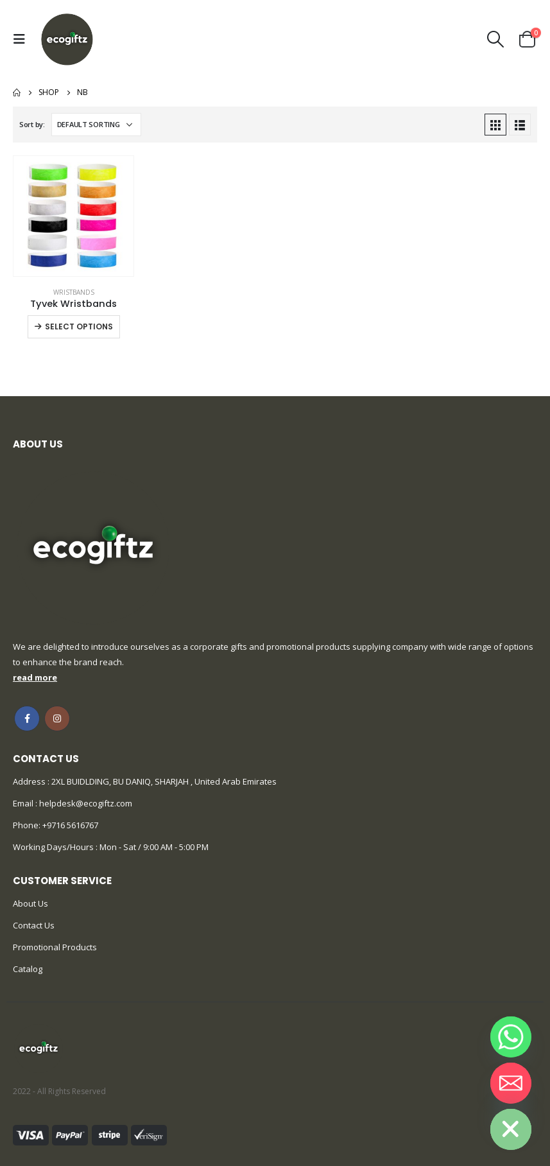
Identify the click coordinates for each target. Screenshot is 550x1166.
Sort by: (32, 124)
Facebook (27, 718)
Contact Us (34, 925)
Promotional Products (55, 947)
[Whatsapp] (510, 1036)
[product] (73, 216)
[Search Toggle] (496, 39)
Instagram (57, 718)
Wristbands (73, 292)
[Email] (510, 1083)
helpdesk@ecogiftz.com (84, 803)
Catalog (27, 969)
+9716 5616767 (70, 825)
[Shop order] (96, 124)
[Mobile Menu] (22, 39)
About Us (30, 903)
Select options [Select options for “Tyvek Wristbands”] (79, 326)
